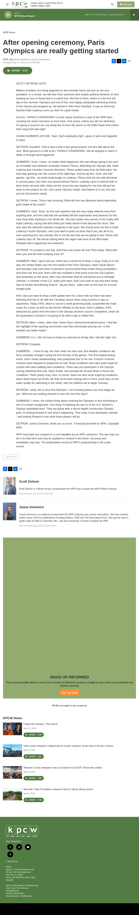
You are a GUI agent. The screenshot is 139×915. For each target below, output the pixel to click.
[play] (8, 14)
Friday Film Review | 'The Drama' (41, 724)
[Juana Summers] (9, 511)
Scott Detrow (22, 59)
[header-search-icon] (112, 4)
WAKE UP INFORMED (69, 677)
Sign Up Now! (69, 692)
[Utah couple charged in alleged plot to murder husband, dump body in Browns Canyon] (12, 750)
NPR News (9, 32)
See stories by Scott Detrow (36, 493)
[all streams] (134, 15)
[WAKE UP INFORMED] (69, 604)
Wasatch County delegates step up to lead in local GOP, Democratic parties (63, 767)
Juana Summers (40, 59)
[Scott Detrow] (9, 486)
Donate (127, 4)
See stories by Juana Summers (37, 525)
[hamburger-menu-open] (7, 4)
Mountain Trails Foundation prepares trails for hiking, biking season (58, 789)
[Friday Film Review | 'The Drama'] (12, 729)
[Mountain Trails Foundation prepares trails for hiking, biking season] (12, 794)
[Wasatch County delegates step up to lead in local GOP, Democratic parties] (12, 772)
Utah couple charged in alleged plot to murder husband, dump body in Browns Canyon (68, 746)
